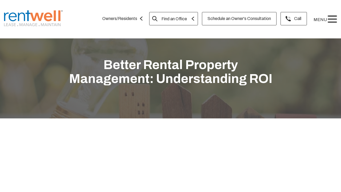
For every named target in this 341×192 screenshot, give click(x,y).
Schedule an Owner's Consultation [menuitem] (239, 18)
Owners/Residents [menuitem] (119, 18)
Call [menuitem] (297, 18)
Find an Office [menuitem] (174, 19)
